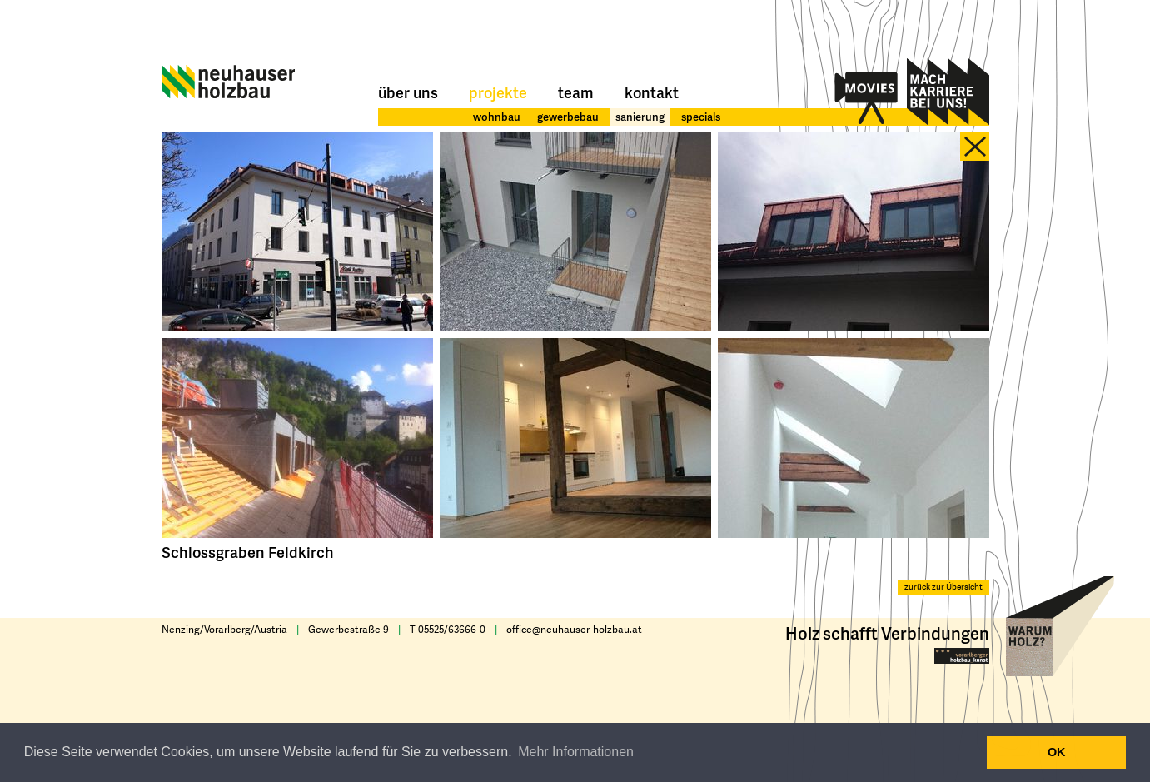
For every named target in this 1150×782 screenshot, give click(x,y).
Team (576, 92)
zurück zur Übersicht (943, 586)
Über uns (408, 92)
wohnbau (496, 116)
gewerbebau (568, 116)
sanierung (640, 116)
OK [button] (1057, 752)
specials (700, 116)
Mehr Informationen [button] (576, 752)
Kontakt (652, 92)
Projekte (498, 92)
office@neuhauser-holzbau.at (574, 629)
